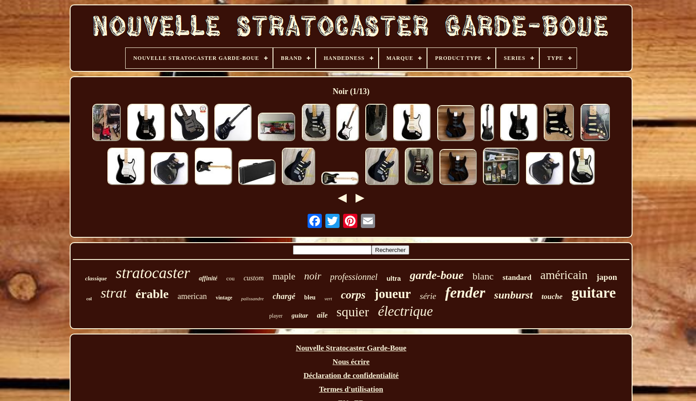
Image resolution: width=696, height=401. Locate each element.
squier (352, 311)
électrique (405, 311)
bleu (310, 297)
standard (516, 277)
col (88, 298)
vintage (224, 298)
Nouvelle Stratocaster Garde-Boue (351, 348)
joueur (393, 294)
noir (312, 276)
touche (552, 296)
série (428, 296)
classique (96, 278)
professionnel (354, 277)
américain (563, 275)
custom (254, 278)
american (192, 296)
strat (114, 293)
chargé (284, 296)
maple (284, 276)
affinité (208, 278)
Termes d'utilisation (351, 389)
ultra (394, 278)
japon (607, 277)
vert (328, 298)
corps (353, 295)
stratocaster (153, 273)
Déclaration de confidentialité (351, 375)
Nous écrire (350, 362)
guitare (593, 293)
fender (465, 292)
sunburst (513, 295)
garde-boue (436, 275)
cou (230, 278)
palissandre (252, 298)
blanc (483, 276)
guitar (300, 315)
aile (322, 315)
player (276, 316)
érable (152, 294)
